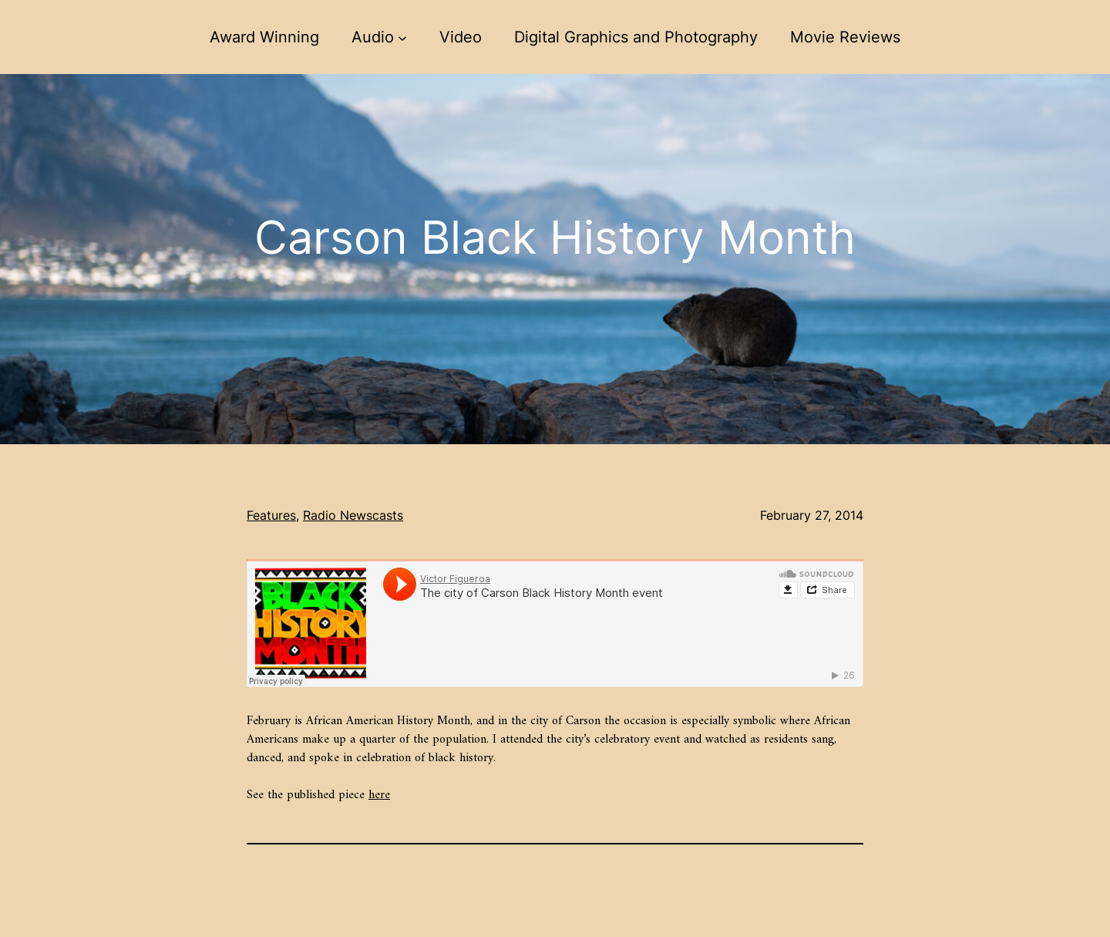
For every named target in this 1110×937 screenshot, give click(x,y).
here (379, 795)
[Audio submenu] (402, 37)
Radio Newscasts (353, 515)
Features (271, 515)
